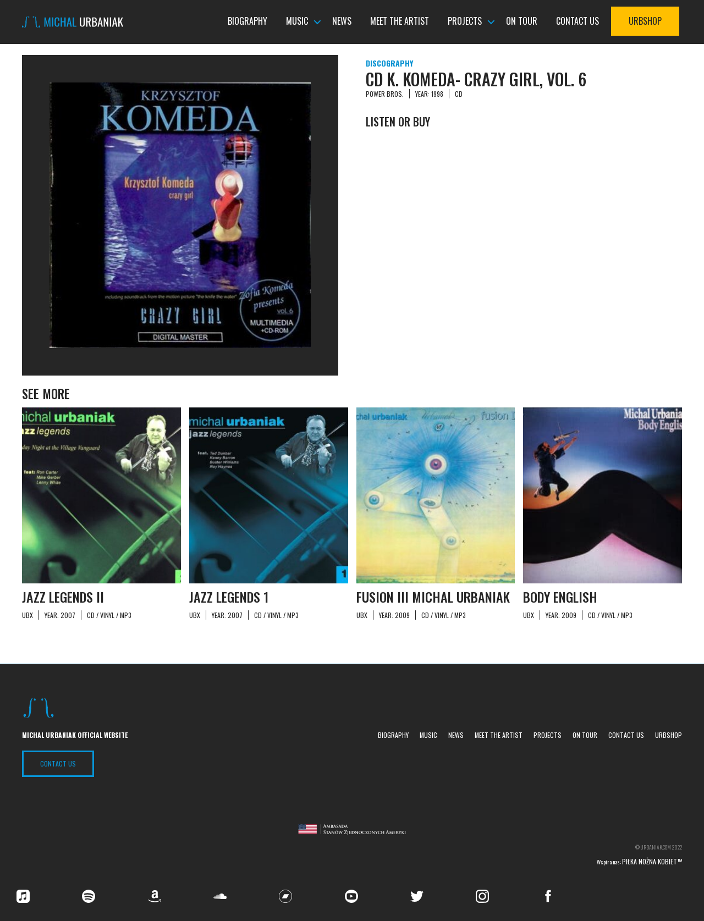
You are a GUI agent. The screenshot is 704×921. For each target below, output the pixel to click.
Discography (389, 63)
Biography (247, 21)
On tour (521, 21)
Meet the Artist (399, 21)
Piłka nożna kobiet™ (652, 861)
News (341, 21)
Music (297, 21)
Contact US (58, 763)
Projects (465, 21)
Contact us (577, 21)
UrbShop (645, 21)
